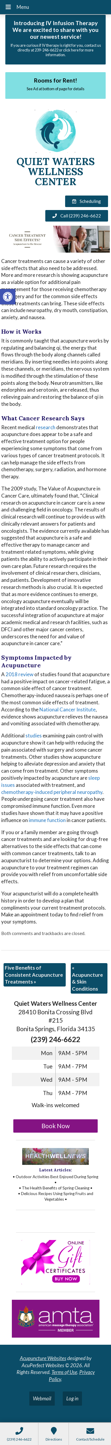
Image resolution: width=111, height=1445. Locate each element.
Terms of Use (64, 1372)
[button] (7, 296)
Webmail (42, 1398)
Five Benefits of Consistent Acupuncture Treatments (34, 975)
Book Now (55, 1125)
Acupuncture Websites (43, 1358)
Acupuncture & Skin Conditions (87, 978)
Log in (72, 1398)
